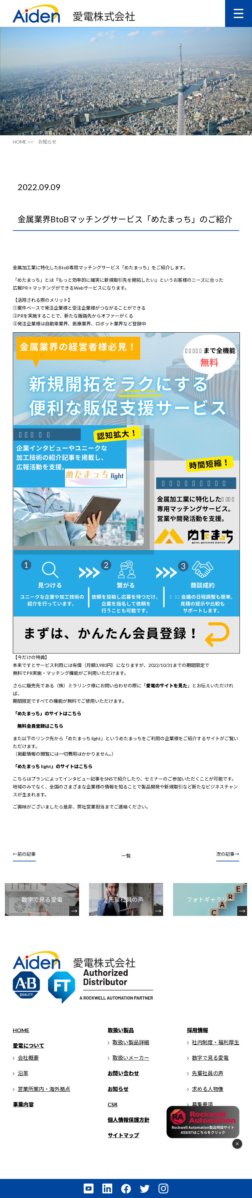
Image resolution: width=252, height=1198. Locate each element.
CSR (112, 1104)
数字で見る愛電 (210, 1057)
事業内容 (23, 1104)
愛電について (28, 1045)
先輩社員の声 (207, 1073)
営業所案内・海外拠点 (44, 1089)
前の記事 (26, 854)
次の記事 (225, 854)
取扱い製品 (121, 1030)
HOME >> (23, 141)
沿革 (23, 1073)
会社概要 (28, 1057)
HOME (21, 1030)
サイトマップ (123, 1135)
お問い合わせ (123, 1073)
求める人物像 (207, 1089)
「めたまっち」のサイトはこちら (47, 713)
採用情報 (197, 1030)
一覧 (126, 855)
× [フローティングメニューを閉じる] (237, 1144)
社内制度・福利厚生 (215, 1042)
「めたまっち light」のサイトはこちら (53, 766)
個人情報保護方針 (129, 1120)
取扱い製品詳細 (131, 1042)
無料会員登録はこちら (40, 726)
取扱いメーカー (131, 1057)
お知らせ (118, 1089)
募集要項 (202, 1104)
